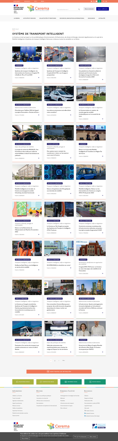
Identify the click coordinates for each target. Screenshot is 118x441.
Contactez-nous (48, 381)
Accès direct (17, 1)
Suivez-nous (96, 381)
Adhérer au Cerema (17, 395)
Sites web (86, 408)
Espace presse (16, 415)
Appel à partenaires (17, 403)
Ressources (27, 1)
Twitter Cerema (90, 410)
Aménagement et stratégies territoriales (69, 395)
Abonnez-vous (72, 381)
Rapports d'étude (88, 398)
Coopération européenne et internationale (47, 405)
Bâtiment (62, 398)
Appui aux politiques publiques (44, 395)
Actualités (102, 18)
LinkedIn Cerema (90, 413)
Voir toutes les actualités (60, 371)
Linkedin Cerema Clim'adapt (92, 416)
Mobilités (62, 400)
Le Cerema (17, 18)
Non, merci (93, 436)
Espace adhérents (103, 9)
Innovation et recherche (42, 398)
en (106, 1)
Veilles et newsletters (17, 408)
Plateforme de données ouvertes (20, 413)
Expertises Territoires (17, 410)
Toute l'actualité (16, 398)
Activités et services (29, 18)
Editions (86, 395)
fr (103, 1)
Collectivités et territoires (47, 18)
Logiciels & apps (88, 405)
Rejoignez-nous (24, 381)
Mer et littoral (63, 408)
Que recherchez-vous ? (63, 9)
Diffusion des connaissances (43, 400)
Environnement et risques (66, 405)
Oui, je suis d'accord (80, 436)
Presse (42, 1)
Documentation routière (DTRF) (92, 403)
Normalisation (40, 403)
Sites (35, 1)
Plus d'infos (25, 438)
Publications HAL (88, 400)
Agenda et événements (18, 400)
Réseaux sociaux (16, 405)
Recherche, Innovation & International (72, 18)
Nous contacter (89, 9)
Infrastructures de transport (67, 403)
